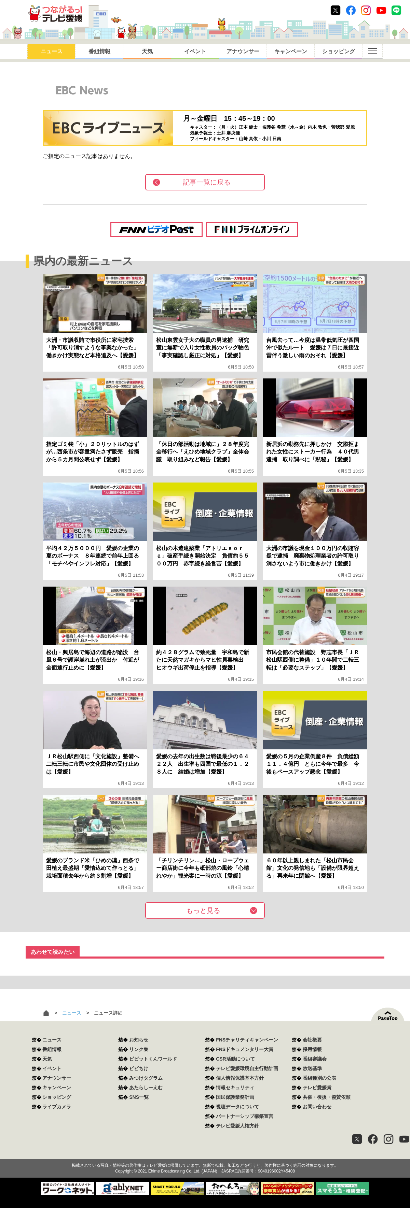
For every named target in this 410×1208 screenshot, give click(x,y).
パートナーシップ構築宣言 (244, 1116)
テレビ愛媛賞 (317, 1087)
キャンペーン (290, 51)
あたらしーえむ (146, 1087)
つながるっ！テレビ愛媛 (205, 1153)
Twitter (335, 10)
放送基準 (312, 1068)
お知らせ (138, 1039)
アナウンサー (243, 51)
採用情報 (312, 1049)
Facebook (351, 10)
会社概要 (312, 1039)
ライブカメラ (56, 1106)
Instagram (366, 10)
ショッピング (338, 51)
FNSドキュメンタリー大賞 (244, 1049)
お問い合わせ (317, 1106)
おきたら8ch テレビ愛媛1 (55, 13)
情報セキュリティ (235, 1087)
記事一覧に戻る (207, 182)
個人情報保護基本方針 (240, 1078)
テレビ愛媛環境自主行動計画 (247, 1068)
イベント (195, 51)
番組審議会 (315, 1059)
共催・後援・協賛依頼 (327, 1097)
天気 (147, 51)
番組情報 (99, 51)
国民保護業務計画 (235, 1097)
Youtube (381, 10)
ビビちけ (138, 1068)
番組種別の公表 (319, 1078)
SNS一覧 (139, 1097)
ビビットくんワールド (153, 1059)
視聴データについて (237, 1106)
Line (396, 10)
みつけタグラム (146, 1078)
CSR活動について (235, 1059)
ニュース (52, 51)
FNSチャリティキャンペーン (247, 1039)
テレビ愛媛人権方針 (237, 1125)
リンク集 (138, 1049)
